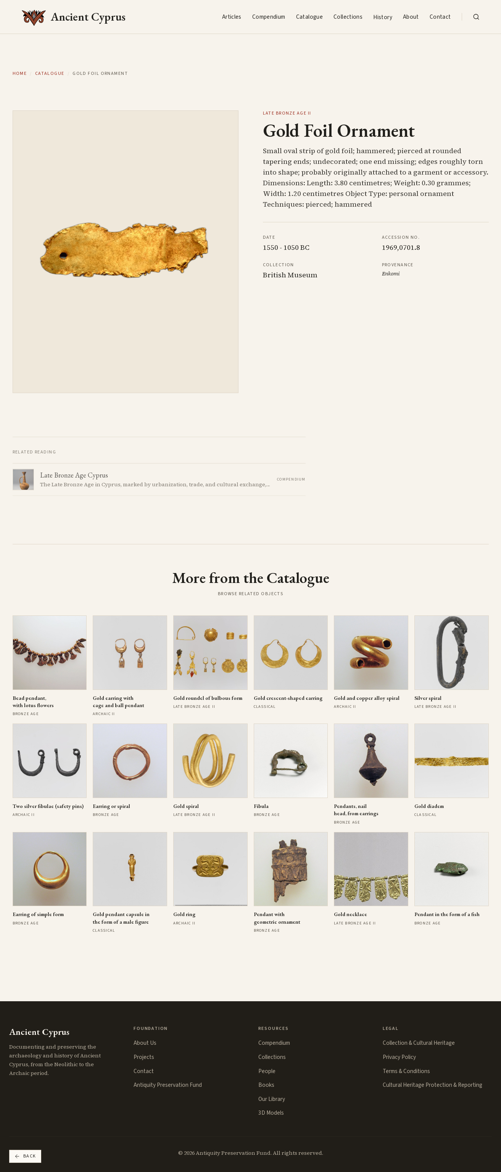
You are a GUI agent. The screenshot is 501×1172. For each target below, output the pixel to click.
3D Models (271, 1113)
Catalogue (309, 17)
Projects (144, 1057)
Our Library (271, 1099)
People (266, 1071)
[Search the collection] (476, 16)
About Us (145, 1043)
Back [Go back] (25, 1156)
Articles (232, 17)
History (382, 17)
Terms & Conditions (406, 1071)
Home (20, 74)
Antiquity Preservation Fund (168, 1085)
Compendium (268, 17)
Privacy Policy (399, 1057)
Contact (440, 17)
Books (266, 1085)
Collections (347, 17)
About (411, 17)
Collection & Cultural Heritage (419, 1043)
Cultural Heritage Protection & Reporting (432, 1085)
